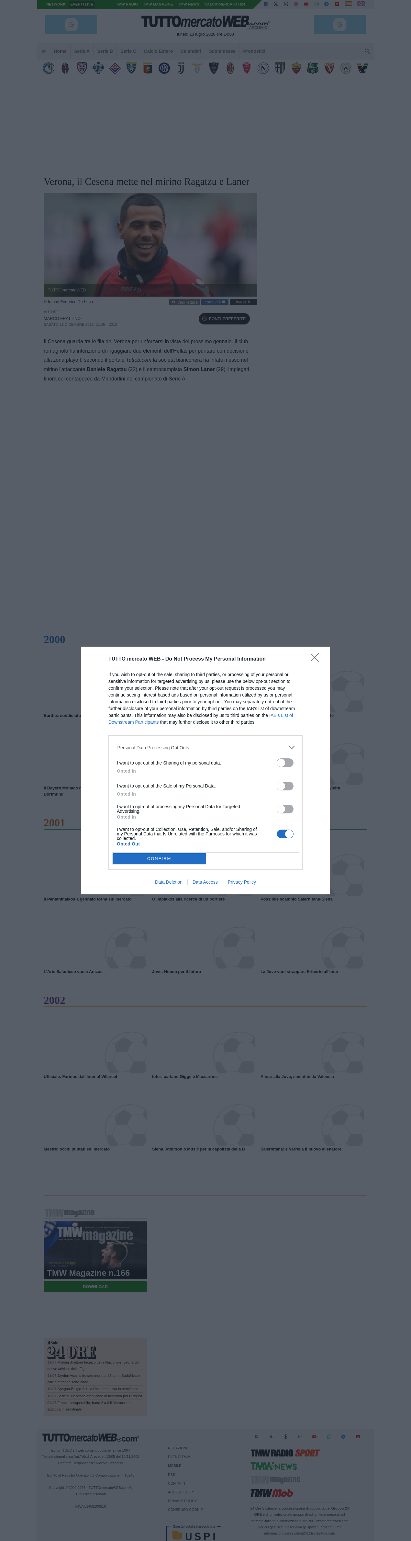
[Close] (317, 659)
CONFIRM (159, 858)
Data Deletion (169, 882)
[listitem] (205, 747)
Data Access (205, 882)
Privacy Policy (242, 882)
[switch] (285, 762)
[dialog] (205, 771)
